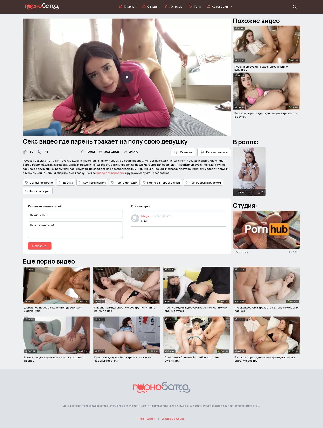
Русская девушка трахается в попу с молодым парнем (266, 309)
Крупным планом (92, 182)
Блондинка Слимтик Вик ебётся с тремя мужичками (192, 358)
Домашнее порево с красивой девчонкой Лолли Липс (52, 309)
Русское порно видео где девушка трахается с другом (265, 114)
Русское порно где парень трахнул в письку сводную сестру (265, 358)
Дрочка (66, 182)
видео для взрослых (110, 173)
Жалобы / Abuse (173, 419)
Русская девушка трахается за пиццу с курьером (261, 68)
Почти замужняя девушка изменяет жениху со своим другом (196, 309)
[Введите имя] (75, 214)
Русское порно (37, 191)
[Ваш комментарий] (75, 230)
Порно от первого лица (161, 182)
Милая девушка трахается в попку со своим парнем (54, 358)
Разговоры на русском (203, 182)
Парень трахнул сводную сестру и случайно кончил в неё (124, 309)
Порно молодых (124, 182)
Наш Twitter (147, 419)
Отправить (39, 246)
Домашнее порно (39, 182)
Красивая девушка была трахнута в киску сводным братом (122, 358)
